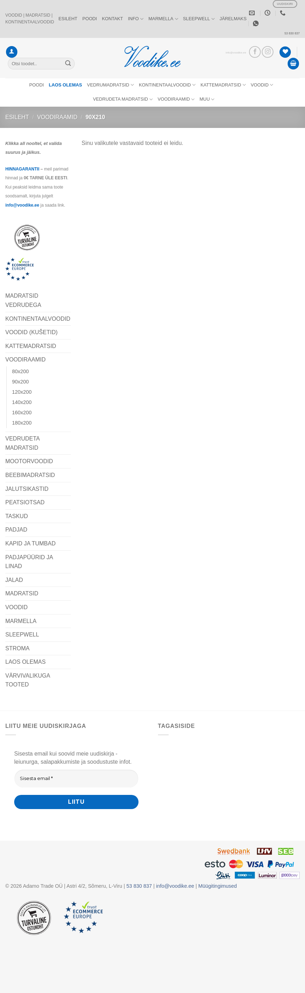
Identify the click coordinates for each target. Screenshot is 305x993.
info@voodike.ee (236, 52)
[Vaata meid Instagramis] (267, 52)
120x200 (22, 392)
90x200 (20, 382)
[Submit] (68, 64)
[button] (11, 52)
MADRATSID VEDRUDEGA (23, 300)
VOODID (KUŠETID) (31, 332)
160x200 (22, 412)
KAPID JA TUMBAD (30, 543)
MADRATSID (21, 593)
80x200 (20, 371)
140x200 (22, 402)
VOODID (262, 85)
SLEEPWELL (199, 19)
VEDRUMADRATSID (110, 85)
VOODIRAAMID (176, 99)
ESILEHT (67, 18)
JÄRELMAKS (233, 18)
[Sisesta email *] (76, 778)
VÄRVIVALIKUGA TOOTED (27, 680)
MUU (206, 99)
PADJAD (16, 530)
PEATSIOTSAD (25, 502)
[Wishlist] (285, 52)
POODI (89, 18)
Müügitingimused (217, 886)
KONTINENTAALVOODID (167, 85)
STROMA (17, 648)
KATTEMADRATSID (223, 85)
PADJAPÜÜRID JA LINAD (29, 562)
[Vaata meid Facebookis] (255, 52)
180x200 (22, 423)
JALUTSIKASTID (27, 489)
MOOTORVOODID (29, 461)
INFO (135, 19)
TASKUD (16, 516)
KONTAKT (112, 18)
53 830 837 (292, 33)
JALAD (14, 580)
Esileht (17, 117)
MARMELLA (163, 19)
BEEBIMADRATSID (30, 475)
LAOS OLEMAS (25, 662)
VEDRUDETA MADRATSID (123, 99)
